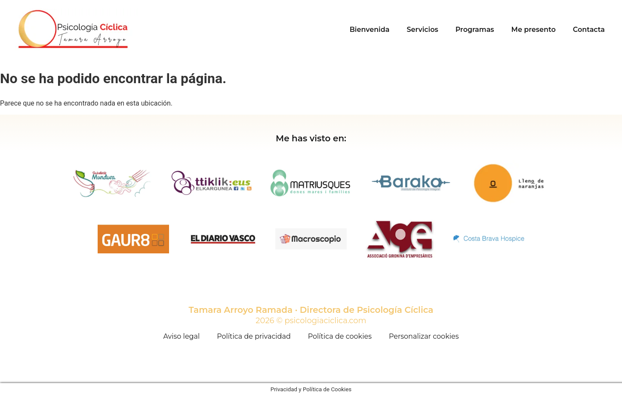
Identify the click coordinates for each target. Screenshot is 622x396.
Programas (475, 29)
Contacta (589, 29)
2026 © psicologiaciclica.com (311, 320)
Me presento (533, 29)
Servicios (422, 29)
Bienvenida (370, 29)
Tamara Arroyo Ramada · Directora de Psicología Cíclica (311, 310)
